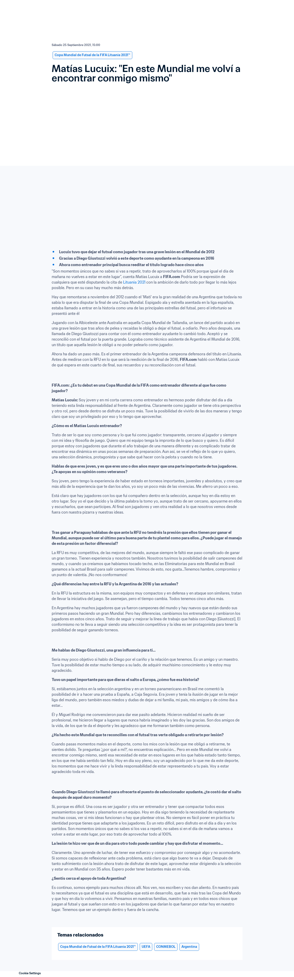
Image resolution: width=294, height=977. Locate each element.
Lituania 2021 (134, 282)
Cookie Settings (30, 973)
